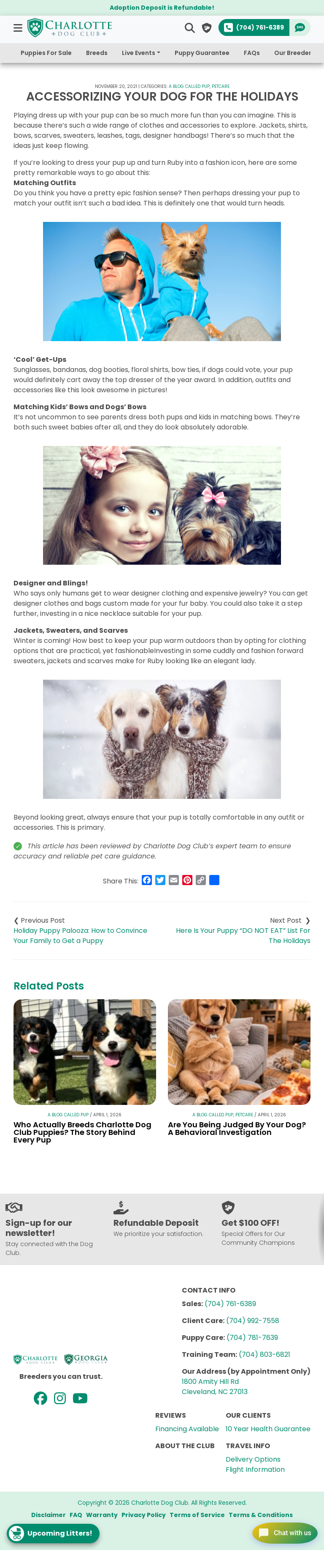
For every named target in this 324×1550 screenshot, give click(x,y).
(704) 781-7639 (252, 1337)
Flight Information (255, 1469)
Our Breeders (294, 53)
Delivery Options (253, 1459)
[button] (19, 27)
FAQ (76, 1515)
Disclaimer (48, 1515)
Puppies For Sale (46, 53)
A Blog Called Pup (189, 86)
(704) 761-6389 (230, 1304)
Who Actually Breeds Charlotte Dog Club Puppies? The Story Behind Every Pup (82, 1132)
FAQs (252, 53)
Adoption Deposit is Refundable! (162, 7)
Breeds (97, 53)
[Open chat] (279, 1531)
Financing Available (187, 1429)
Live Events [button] (138, 53)
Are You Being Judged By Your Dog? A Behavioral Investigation (237, 1128)
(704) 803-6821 (264, 1354)
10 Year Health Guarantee (268, 1429)
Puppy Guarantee (202, 53)
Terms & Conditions (261, 1515)
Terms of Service (197, 1515)
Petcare (221, 86)
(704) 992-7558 (252, 1321)
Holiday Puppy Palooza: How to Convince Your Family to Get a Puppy (80, 936)
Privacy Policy (144, 1515)
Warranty (102, 1515)
